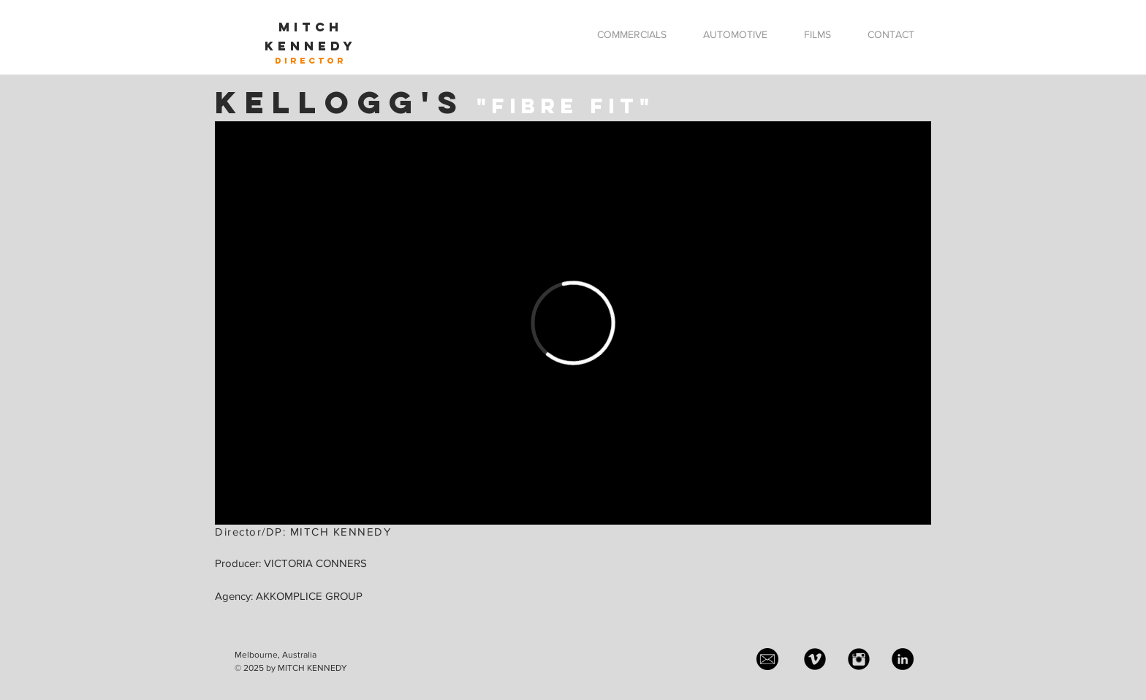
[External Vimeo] (573, 323)
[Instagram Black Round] (859, 659)
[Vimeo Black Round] (815, 659)
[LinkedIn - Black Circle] (903, 659)
